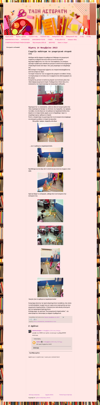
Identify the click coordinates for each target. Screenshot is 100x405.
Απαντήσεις (37, 339)
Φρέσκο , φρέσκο (21, 36)
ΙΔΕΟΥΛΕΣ (52, 42)
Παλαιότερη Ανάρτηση (65, 394)
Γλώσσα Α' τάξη (33, 36)
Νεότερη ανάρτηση (34, 394)
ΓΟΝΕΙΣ (50, 39)
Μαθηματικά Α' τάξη (57, 36)
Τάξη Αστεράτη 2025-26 (39, 42)
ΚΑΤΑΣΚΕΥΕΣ (25, 39)
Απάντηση (35, 335)
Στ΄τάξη (89, 36)
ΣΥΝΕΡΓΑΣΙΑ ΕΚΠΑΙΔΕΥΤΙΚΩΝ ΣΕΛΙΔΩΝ (17, 42)
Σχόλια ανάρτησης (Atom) (43, 397)
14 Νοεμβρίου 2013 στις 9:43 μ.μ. (51, 330)
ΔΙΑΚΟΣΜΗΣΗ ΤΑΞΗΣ (38, 39)
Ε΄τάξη (82, 36)
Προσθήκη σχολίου (34, 353)
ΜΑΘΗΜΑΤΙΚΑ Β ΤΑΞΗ (50, 321)
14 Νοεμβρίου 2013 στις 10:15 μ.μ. (52, 342)
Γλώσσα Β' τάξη (44, 36)
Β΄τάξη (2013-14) (60, 39)
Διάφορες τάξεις (72, 39)
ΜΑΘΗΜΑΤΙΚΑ (40, 321)
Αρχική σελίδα (9, 36)
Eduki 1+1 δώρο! (62, 42)
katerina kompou (36, 330)
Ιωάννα (38, 342)
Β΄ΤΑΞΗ (35, 321)
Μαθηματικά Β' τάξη (71, 36)
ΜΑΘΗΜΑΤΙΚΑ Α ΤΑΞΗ (12, 39)
